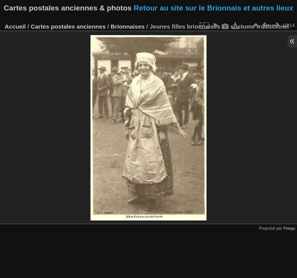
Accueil (15, 26)
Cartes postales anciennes (68, 26)
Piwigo (289, 228)
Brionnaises (128, 26)
